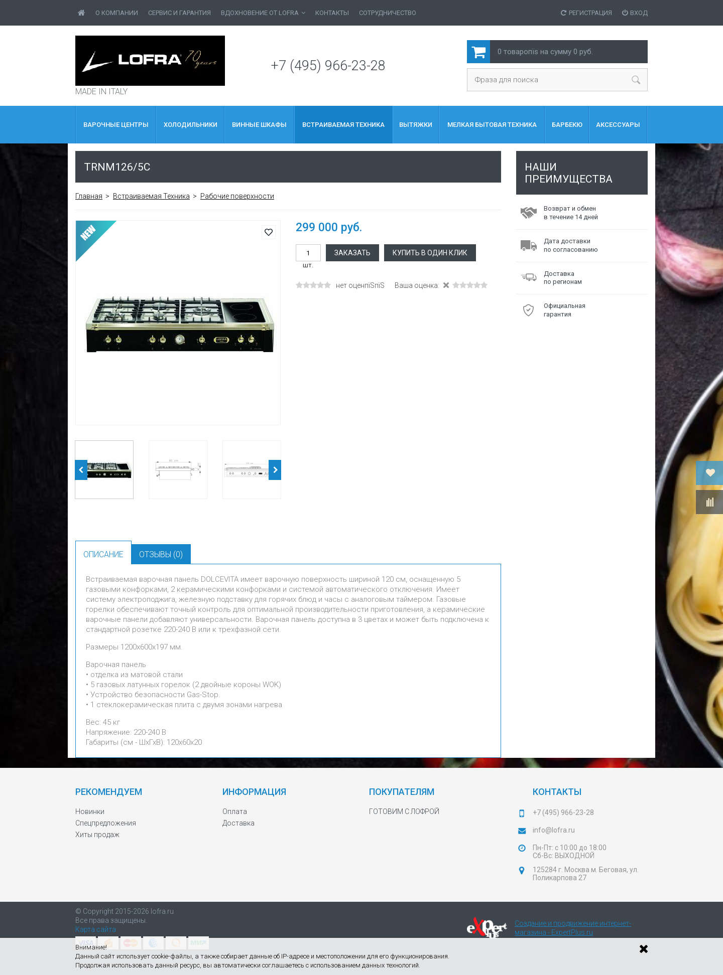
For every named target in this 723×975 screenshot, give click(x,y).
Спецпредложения (105, 823)
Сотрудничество (387, 13)
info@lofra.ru (554, 830)
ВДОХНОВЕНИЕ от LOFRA (263, 13)
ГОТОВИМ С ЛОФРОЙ (404, 811)
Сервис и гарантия (179, 13)
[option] (178, 323)
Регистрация (586, 13)
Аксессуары (618, 124)
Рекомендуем (108, 791)
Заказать (352, 253)
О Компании (116, 13)
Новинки (89, 811)
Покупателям (401, 791)
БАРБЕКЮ (567, 124)
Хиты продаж (97, 835)
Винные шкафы (259, 124)
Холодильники (190, 124)
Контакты (332, 13)
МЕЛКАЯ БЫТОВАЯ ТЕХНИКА (492, 124)
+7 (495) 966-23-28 (328, 66)
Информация (254, 791)
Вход (635, 13)
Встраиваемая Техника (343, 124)
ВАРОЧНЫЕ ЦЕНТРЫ (116, 124)
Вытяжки (415, 124)
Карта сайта (95, 929)
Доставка (238, 823)
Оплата (234, 811)
